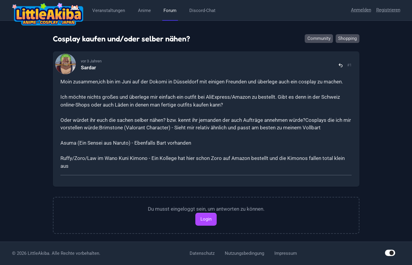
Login (206, 219)
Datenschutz (202, 253)
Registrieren (388, 10)
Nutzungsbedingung (244, 253)
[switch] (390, 253)
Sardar (88, 68)
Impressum (285, 253)
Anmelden (361, 10)
